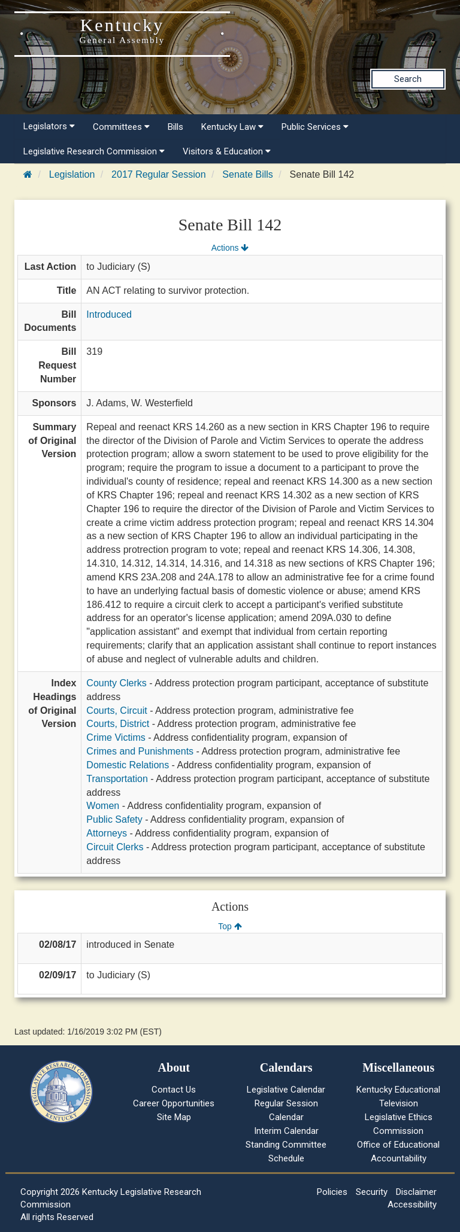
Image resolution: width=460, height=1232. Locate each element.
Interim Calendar (286, 1130)
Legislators (49, 126)
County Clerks (116, 683)
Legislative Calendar (286, 1089)
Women (102, 806)
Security (372, 1192)
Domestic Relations (127, 765)
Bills (175, 126)
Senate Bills (247, 174)
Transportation (117, 779)
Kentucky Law (232, 126)
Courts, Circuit (116, 710)
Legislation (72, 174)
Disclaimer (416, 1192)
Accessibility (412, 1204)
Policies (332, 1192)
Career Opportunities (173, 1103)
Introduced (109, 314)
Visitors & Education (227, 151)
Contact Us (174, 1089)
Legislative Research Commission (94, 151)
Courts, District (117, 724)
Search (408, 79)
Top (229, 926)
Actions (230, 248)
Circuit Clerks (114, 847)
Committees (121, 126)
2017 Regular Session (158, 174)
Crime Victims (115, 737)
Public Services (315, 126)
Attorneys (106, 833)
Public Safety (114, 819)
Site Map (174, 1117)
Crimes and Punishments (139, 751)
